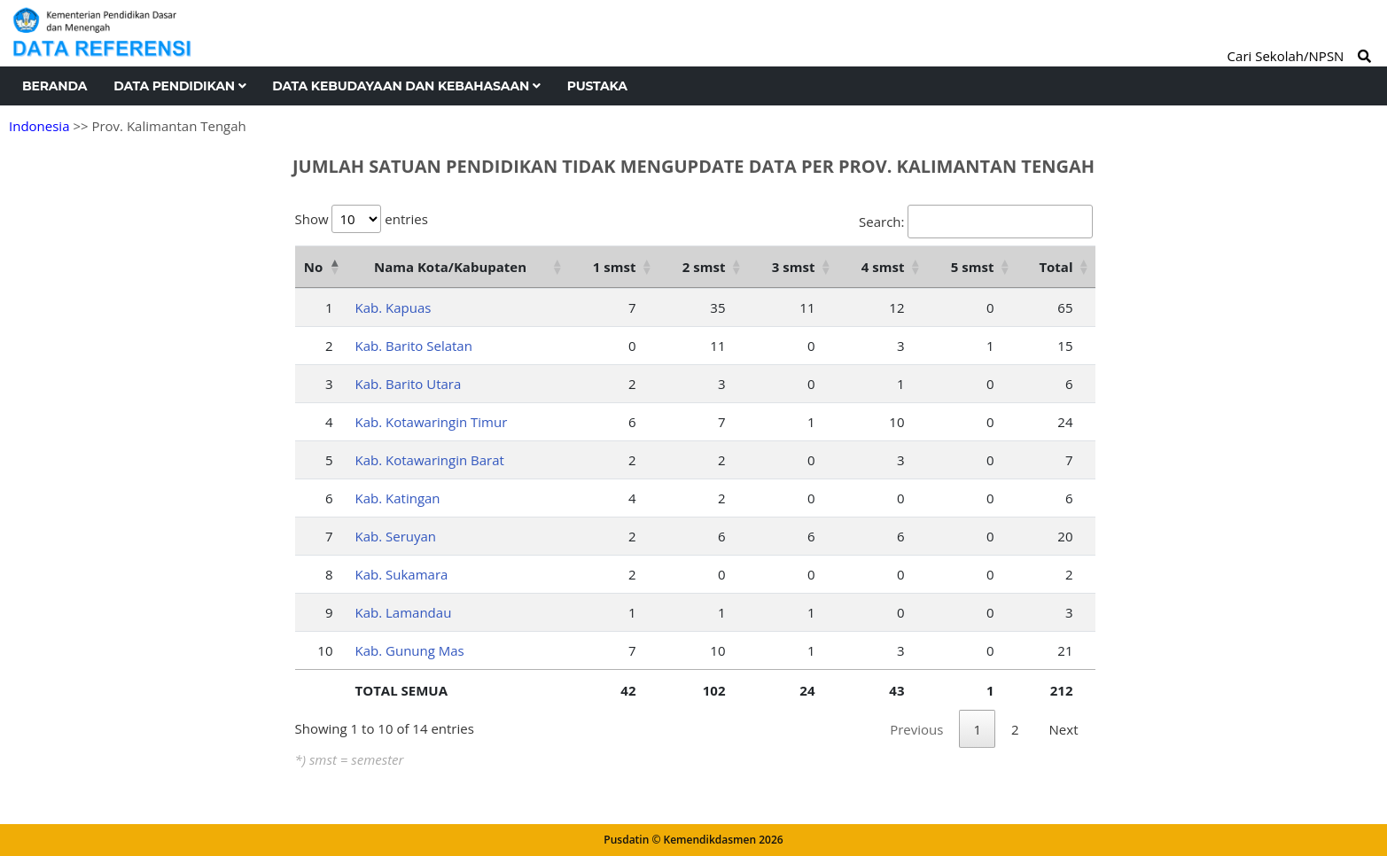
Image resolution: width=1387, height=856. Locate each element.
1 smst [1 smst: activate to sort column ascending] (614, 267)
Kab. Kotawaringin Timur (431, 422)
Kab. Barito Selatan (413, 345)
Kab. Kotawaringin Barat (429, 460)
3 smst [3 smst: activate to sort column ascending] (793, 267)
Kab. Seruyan (396, 536)
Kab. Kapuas (393, 307)
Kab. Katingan (397, 498)
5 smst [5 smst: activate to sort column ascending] (972, 267)
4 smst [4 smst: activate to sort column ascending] (883, 267)
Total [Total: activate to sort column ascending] (1055, 267)
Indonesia (39, 126)
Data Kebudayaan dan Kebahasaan (406, 86)
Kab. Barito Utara (408, 384)
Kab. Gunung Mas (409, 650)
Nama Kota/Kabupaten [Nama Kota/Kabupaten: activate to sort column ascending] (450, 267)
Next (1064, 729)
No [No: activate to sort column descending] (313, 267)
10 (324, 650)
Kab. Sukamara (401, 574)
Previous (916, 729)
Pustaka (597, 86)
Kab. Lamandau (403, 612)
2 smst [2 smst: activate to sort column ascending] (704, 267)
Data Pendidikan (179, 86)
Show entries (361, 219)
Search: (975, 221)
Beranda (54, 86)
